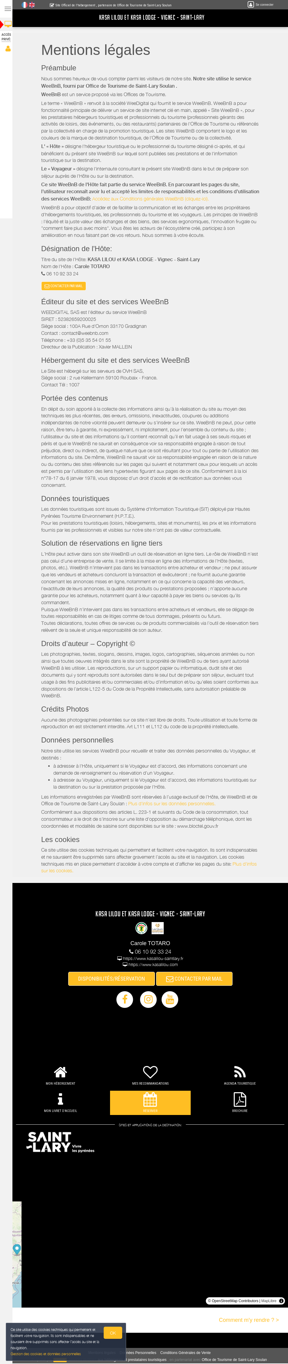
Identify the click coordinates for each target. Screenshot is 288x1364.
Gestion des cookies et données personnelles (46, 1354)
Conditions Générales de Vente (187, 1353)
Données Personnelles (140, 1353)
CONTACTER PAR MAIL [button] (65, 286)
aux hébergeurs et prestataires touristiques (133, 1360)
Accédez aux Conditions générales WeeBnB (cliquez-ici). (152, 198)
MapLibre (268, 1301)
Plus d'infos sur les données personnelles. (173, 804)
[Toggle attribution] (281, 1301)
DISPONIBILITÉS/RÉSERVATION (113, 979)
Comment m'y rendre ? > (249, 1321)
